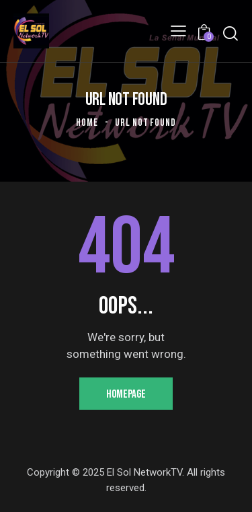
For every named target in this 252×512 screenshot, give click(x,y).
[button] (178, 30)
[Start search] (230, 33)
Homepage (126, 394)
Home (87, 122)
